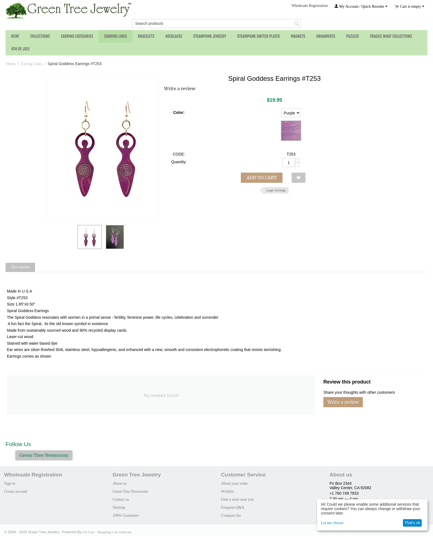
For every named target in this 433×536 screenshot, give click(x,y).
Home (10, 64)
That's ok (412, 523)
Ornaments (325, 36)
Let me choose (332, 523)
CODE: (179, 154)
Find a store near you (237, 499)
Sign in (9, 483)
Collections (40, 36)
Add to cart (262, 177)
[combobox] (216, 23)
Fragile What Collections (391, 36)
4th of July (20, 49)
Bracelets (146, 36)
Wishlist (227, 491)
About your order (234, 483)
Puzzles (352, 36)
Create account (15, 491)
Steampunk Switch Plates (258, 36)
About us (120, 483)
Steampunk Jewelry (209, 36)
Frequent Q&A (232, 507)
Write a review (179, 88)
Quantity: (179, 162)
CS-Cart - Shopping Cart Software (107, 532)
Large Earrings (276, 190)
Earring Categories (77, 36)
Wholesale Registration (310, 6)
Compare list (231, 515)
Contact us (121, 499)
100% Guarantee (126, 515)
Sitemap (119, 507)
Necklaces (173, 36)
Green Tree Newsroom (43, 455)
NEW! (15, 36)
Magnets (298, 36)
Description (20, 267)
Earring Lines (115, 36)
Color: (178, 112)
